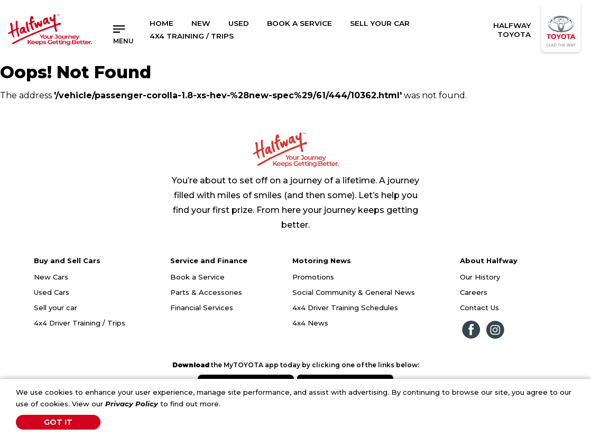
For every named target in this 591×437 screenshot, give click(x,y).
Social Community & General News (353, 292)
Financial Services (201, 307)
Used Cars (51, 292)
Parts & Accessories (206, 292)
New (200, 23)
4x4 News (310, 323)
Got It (58, 422)
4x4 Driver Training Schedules (345, 307)
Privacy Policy (131, 403)
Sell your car (55, 307)
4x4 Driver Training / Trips (79, 323)
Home (161, 23)
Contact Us (479, 307)
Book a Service (299, 23)
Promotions (313, 277)
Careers (473, 292)
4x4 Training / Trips (192, 36)
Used (238, 23)
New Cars (51, 277)
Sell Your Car (380, 23)
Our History (480, 277)
